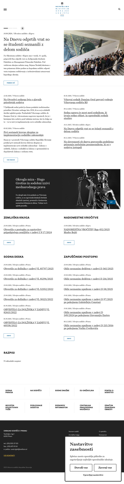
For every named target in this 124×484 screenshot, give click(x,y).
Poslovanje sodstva (36, 407)
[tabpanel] (64, 53)
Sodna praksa (9, 392)
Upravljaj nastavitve (93, 475)
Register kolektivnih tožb (11, 408)
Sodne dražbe (62, 391)
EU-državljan (87, 391)
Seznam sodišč (74, 432)
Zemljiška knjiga (74, 435)
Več (111, 202)
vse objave (11, 160)
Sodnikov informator (61, 407)
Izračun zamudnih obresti (110, 408)
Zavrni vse (105, 467)
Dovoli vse (81, 467)
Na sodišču (36, 391)
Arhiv (9, 243)
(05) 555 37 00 (12, 443)
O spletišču (102, 432)
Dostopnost (103, 435)
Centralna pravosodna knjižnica (86, 408)
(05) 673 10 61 (12, 446)
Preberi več (11, 83)
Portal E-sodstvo (109, 392)
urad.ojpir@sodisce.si (19, 449)
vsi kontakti (9, 456)
